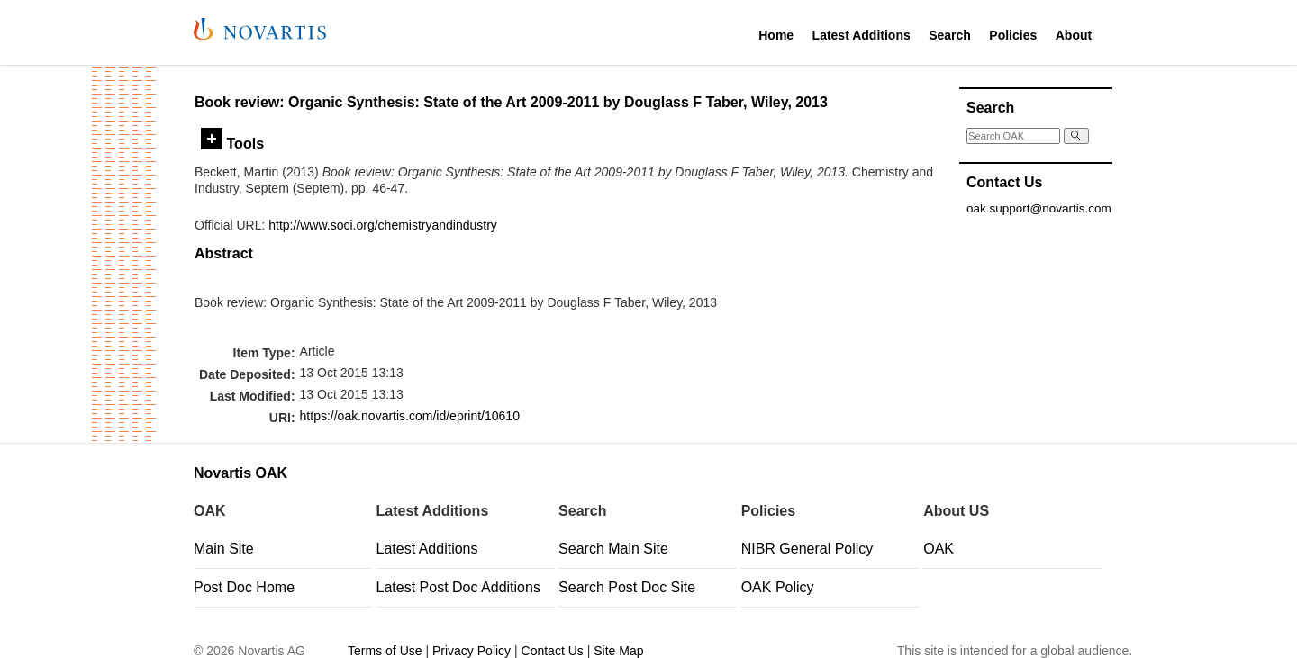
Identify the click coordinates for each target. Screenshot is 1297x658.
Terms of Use (385, 651)
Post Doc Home (244, 587)
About (1074, 35)
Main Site (224, 548)
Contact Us (553, 651)
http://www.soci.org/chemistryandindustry (382, 225)
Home (776, 35)
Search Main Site (613, 548)
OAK (938, 548)
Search (950, 35)
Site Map (618, 651)
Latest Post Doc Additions (458, 587)
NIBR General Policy (807, 548)
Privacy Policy (471, 651)
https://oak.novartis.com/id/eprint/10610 (410, 416)
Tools (232, 143)
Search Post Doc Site (626, 587)
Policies (1013, 35)
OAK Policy (777, 587)
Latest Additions (861, 35)
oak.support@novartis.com (1038, 208)
